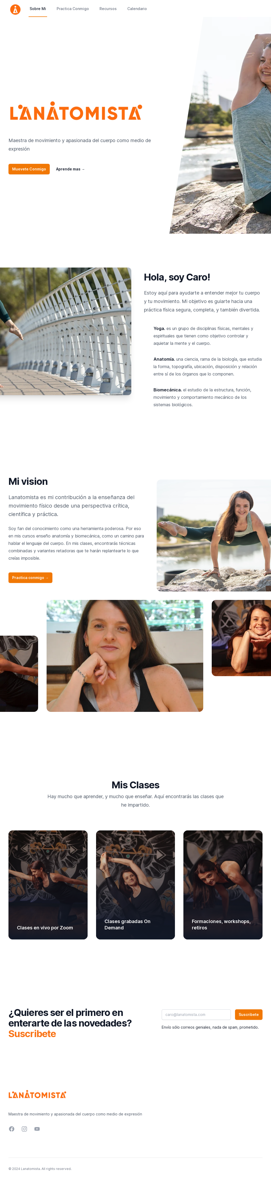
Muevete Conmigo (29, 169)
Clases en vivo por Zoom (45, 927)
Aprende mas (70, 169)
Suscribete (249, 1014)
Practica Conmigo (73, 8)
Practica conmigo (30, 577)
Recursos (108, 8)
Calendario (137, 8)
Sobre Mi (38, 8)
